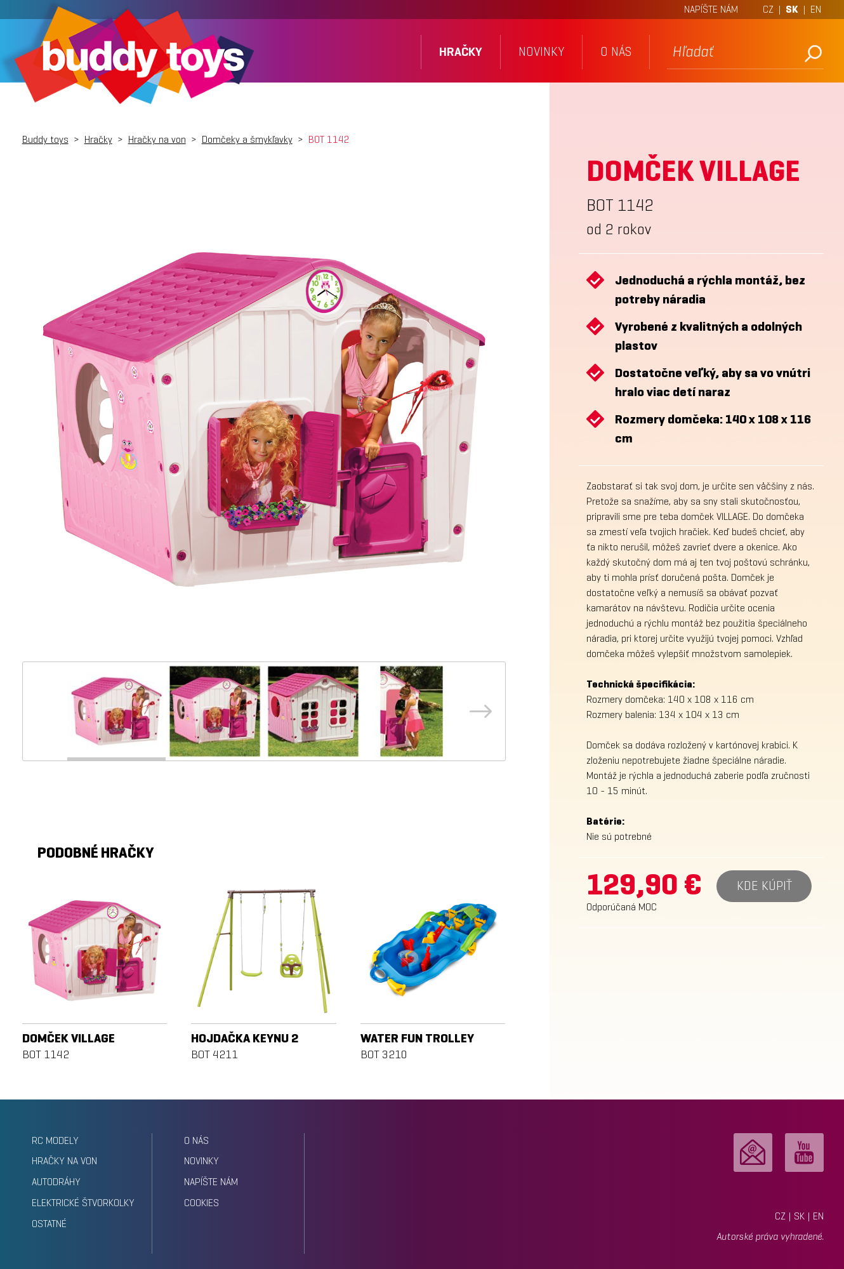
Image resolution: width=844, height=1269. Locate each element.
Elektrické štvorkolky (83, 1203)
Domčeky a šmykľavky (247, 139)
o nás (615, 52)
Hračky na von (157, 139)
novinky (541, 52)
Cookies (201, 1203)
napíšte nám (211, 1182)
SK (792, 9)
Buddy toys (45, 139)
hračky (460, 52)
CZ (768, 9)
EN (815, 9)
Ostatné (49, 1224)
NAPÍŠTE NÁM (711, 9)
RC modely (55, 1140)
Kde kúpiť (764, 886)
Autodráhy (56, 1182)
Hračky (98, 139)
